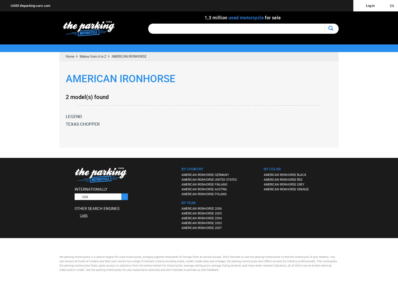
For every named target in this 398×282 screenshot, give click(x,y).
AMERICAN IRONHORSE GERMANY (205, 175)
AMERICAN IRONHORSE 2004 (201, 218)
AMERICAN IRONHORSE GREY (284, 184)
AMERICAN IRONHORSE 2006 (201, 208)
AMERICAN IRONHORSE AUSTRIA (204, 189)
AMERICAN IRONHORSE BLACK (285, 175)
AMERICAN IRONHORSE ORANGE (286, 189)
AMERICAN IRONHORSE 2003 (201, 223)
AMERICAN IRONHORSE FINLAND (204, 184)
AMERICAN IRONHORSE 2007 (201, 228)
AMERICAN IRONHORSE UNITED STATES (209, 179)
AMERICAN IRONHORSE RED (283, 179)
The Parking (91, 29)
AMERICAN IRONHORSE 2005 (201, 213)
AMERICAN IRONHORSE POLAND (204, 194)
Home (70, 56)
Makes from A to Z (93, 56)
